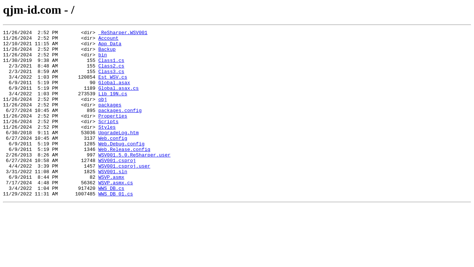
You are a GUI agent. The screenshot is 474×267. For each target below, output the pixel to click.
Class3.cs (111, 80)
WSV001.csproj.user (124, 193)
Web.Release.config (124, 173)
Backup (107, 53)
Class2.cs (111, 73)
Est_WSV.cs (112, 86)
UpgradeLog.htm (118, 153)
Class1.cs (111, 66)
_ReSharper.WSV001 (122, 33)
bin (102, 60)
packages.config (119, 126)
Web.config (112, 160)
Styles (107, 147)
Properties (112, 133)
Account (108, 40)
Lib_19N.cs (112, 106)
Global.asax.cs (118, 100)
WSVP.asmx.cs (115, 213)
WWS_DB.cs (111, 220)
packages (109, 120)
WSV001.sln (112, 200)
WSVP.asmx (111, 207)
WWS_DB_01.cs (115, 227)
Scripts (108, 140)
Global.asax (114, 93)
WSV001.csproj (117, 187)
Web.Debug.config (121, 167)
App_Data (109, 46)
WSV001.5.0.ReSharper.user (134, 180)
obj (102, 113)
